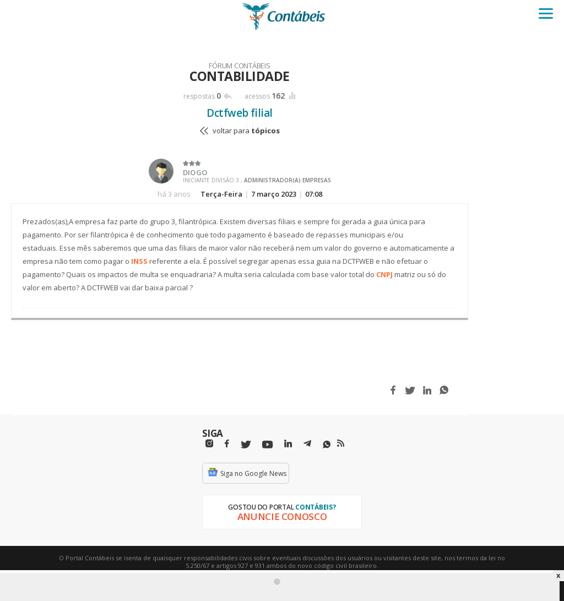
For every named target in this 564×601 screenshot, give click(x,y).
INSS (139, 261)
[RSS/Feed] (341, 443)
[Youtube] (267, 445)
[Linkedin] (288, 443)
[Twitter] (245, 445)
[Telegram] (307, 445)
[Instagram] (209, 443)
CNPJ (384, 274)
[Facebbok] (226, 443)
